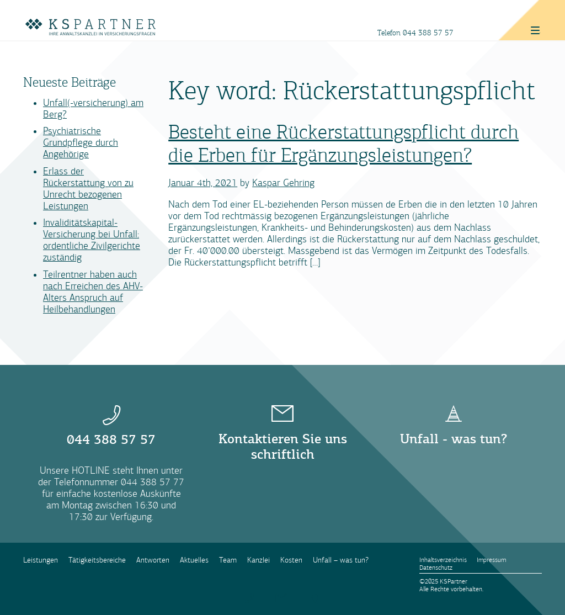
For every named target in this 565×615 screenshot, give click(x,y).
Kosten (291, 560)
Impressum (491, 560)
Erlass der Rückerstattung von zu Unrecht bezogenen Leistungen (88, 189)
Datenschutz (435, 567)
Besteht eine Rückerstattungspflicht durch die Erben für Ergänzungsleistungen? (343, 143)
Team (228, 560)
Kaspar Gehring (283, 183)
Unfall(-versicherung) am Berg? (93, 108)
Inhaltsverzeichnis (443, 560)
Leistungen (40, 560)
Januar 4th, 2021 (202, 183)
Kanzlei (258, 560)
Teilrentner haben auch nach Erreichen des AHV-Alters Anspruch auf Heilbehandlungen (93, 292)
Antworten (152, 560)
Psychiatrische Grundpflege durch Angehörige (80, 142)
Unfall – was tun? (341, 560)
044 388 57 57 (428, 33)
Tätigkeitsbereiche (97, 560)
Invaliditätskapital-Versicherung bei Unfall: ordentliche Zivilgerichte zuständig (91, 240)
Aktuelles (194, 560)
